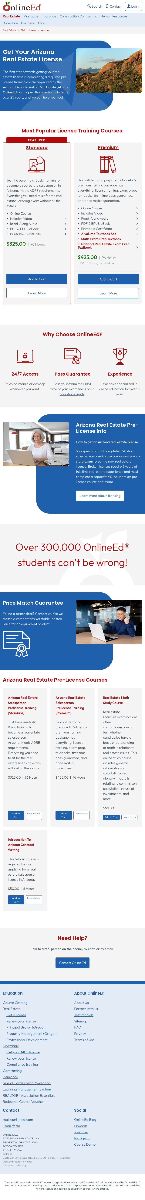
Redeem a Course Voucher (23, 1101)
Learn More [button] (37, 293)
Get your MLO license (23, 1052)
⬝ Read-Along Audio (21, 223)
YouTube (81, 1132)
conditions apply (72, 394)
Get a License (28, 30)
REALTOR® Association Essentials (29, 1095)
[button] (133, 6)
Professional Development (27, 1039)
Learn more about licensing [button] (99, 495)
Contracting (12, 1070)
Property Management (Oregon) (32, 1033)
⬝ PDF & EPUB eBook (22, 229)
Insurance (49, 16)
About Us (81, 1002)
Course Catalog (15, 1002)
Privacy (80, 1033)
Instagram (82, 1138)
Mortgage (30, 16)
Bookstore (10, 23)
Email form (11, 1125)
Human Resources (114, 16)
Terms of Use (84, 1039)
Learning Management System (27, 1089)
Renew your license (21, 1021)
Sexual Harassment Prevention (27, 1083)
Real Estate (11, 16)
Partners (27, 23)
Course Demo (85, 1144)
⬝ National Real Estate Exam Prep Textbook (103, 245)
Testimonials (83, 1015)
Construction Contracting (78, 16)
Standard (37, 147)
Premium (108, 147)
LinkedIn (80, 1125)
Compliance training (22, 1064)
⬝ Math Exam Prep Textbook (99, 239)
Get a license (16, 1015)
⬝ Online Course (18, 213)
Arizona (45, 30)
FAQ (77, 1027)
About (41, 23)
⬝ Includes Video (19, 218)
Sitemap (80, 1021)
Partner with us (86, 1008)
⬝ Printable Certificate (23, 234)
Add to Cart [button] (37, 279)
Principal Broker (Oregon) (26, 1027)
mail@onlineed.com (18, 1119)
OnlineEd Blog (85, 1119)
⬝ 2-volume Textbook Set (97, 234)
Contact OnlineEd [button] (72, 962)
